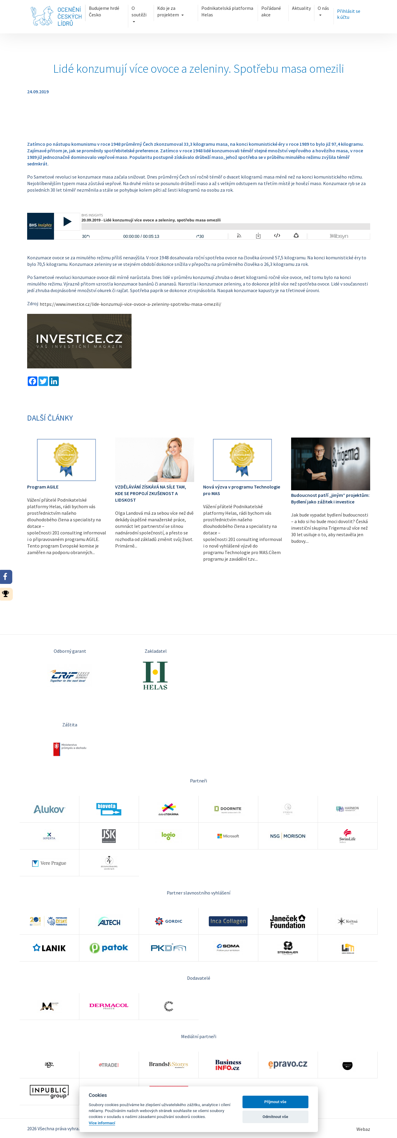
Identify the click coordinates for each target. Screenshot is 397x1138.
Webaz (363, 1129)
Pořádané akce (271, 11)
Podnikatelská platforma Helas (227, 11)
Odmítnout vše (275, 1116)
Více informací (102, 1122)
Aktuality (301, 8)
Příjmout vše (275, 1102)
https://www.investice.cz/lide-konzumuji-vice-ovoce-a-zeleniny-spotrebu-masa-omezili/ (130, 304)
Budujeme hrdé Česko (104, 11)
